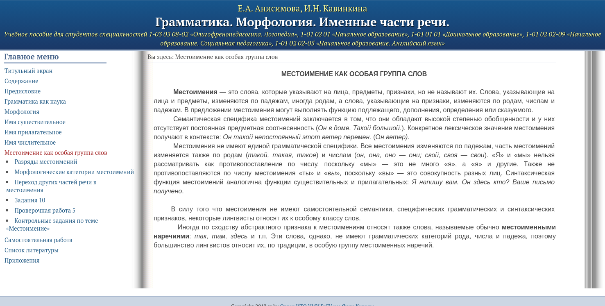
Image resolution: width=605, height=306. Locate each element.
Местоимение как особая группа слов (56, 152)
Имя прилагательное (33, 132)
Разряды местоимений (45, 161)
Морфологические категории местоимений (74, 172)
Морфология (22, 112)
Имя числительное (30, 142)
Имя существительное (35, 122)
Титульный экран (28, 71)
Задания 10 (29, 200)
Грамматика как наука (35, 101)
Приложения (22, 260)
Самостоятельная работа (39, 240)
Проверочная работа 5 (44, 210)
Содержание (22, 81)
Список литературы (32, 250)
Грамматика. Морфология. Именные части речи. (302, 21)
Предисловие (23, 91)
